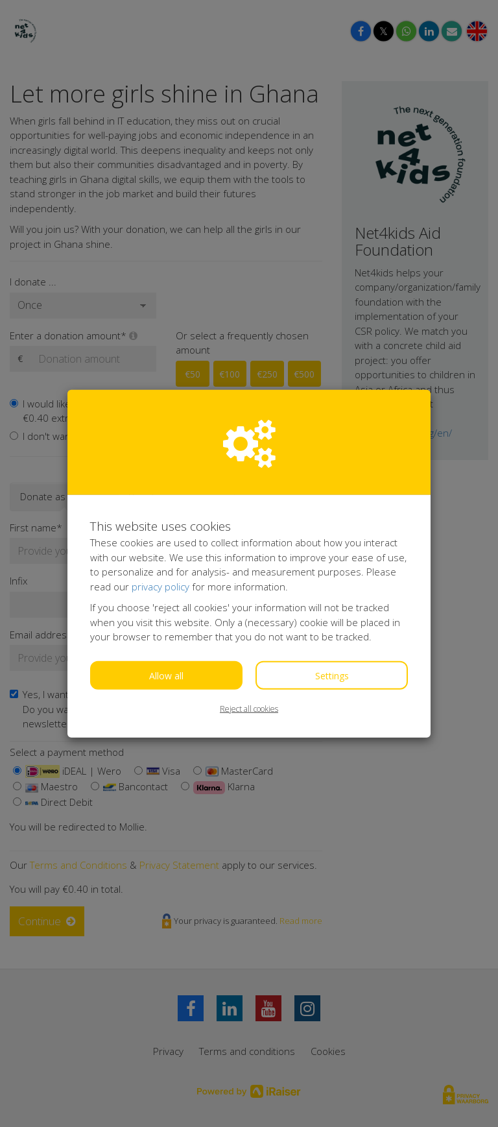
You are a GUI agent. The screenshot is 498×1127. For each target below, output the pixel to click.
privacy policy (160, 585)
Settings (332, 675)
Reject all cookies (249, 708)
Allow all (166, 675)
